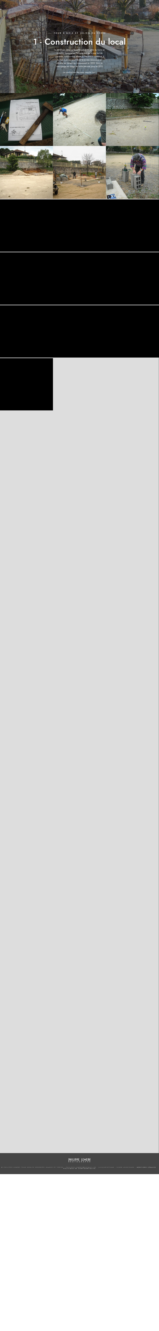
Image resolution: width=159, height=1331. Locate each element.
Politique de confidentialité (79, 1325)
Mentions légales (146, 1324)
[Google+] (145, 5)
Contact (147, 10)
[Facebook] (141, 5)
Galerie (134, 10)
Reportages (121, 10)
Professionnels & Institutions (97, 10)
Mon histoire (73, 10)
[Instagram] (149, 5)
